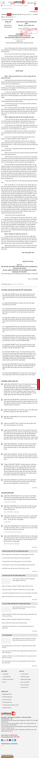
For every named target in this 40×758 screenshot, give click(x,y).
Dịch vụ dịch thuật (25, 682)
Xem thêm (35, 487)
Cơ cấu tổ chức (7, 532)
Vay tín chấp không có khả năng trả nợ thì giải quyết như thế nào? (18, 554)
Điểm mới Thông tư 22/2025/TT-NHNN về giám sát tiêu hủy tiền (17, 586)
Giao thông (13, 501)
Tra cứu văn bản (24, 674)
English (30, 3)
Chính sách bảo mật (7, 702)
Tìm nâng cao (34, 11)
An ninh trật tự (7, 501)
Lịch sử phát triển (7, 676)
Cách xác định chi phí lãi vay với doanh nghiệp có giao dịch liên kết (18, 564)
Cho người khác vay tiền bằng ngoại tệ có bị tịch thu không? (16, 561)
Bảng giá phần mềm (7, 694)
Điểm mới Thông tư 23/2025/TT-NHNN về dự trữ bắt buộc (16, 619)
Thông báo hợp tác (7, 707)
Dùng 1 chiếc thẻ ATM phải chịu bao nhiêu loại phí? (14, 622)
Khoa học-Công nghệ (16, 532)
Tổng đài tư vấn (24, 687)
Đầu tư (5, 511)
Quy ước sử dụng (7, 699)
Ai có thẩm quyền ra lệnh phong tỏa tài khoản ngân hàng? (16, 557)
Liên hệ (4, 682)
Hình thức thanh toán (7, 696)
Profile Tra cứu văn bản (8, 679)
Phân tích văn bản (25, 676)
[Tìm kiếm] (36, 8)
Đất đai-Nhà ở (10, 511)
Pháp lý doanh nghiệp (26, 679)
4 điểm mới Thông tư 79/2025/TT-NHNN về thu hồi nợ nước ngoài (18, 589)
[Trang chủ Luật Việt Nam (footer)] (19, 713)
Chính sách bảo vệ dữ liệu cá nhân (10, 705)
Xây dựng (17, 511)
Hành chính (6, 543)
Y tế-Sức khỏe (7, 521)
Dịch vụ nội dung (25, 684)
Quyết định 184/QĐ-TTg (17, 284)
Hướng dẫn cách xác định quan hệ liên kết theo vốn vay (15, 568)
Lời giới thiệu (5, 674)
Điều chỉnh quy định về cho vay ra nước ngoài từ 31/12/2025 (17, 596)
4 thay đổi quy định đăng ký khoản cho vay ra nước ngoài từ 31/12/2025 (19, 593)
